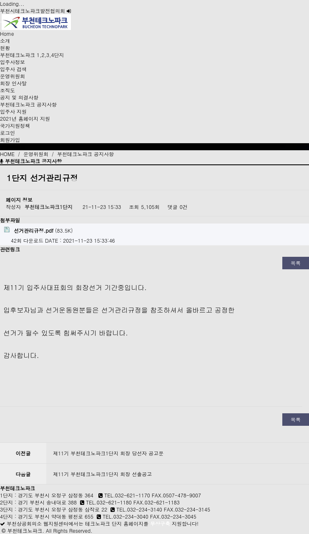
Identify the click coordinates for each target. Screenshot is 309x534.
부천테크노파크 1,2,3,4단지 (32, 54)
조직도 (7, 90)
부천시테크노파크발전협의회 (35, 10)
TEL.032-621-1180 (109, 502)
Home (7, 33)
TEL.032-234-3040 (125, 516)
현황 (5, 47)
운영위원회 (12, 75)
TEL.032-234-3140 (139, 509)
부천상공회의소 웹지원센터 (37, 523)
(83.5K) (38, 230)
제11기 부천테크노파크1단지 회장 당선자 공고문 (108, 453)
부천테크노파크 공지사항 (28, 104)
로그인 (7, 132)
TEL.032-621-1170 (127, 495)
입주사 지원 (13, 111)
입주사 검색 (13, 68)
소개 (5, 40)
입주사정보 (12, 61)
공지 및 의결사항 (19, 97)
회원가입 (10, 139)
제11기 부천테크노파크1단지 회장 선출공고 (102, 473)
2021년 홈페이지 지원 (25, 118)
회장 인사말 (13, 83)
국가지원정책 (15, 125)
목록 (296, 262)
